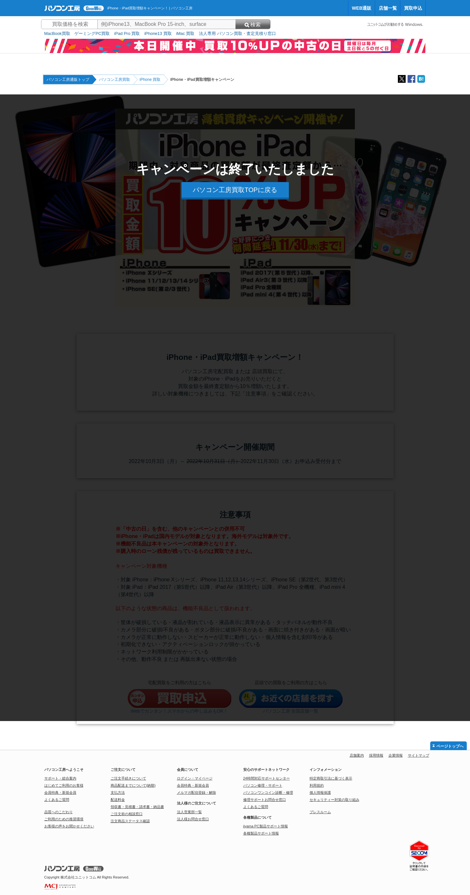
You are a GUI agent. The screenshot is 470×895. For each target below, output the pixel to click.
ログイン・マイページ (195, 778)
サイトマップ (418, 755)
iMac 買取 (185, 33)
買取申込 (413, 8)
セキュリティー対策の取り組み (334, 800)
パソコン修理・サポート (262, 785)
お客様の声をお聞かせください (69, 826)
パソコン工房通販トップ (68, 79)
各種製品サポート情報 (261, 833)
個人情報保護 (320, 792)
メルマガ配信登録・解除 (196, 792)
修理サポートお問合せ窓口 (264, 800)
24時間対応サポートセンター (266, 778)
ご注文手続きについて (128, 778)
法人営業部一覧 (189, 812)
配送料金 (118, 800)
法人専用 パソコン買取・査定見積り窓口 (237, 33)
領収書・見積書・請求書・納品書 (137, 807)
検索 (253, 24)
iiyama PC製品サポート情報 (265, 826)
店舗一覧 (388, 8)
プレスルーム (320, 812)
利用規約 (317, 785)
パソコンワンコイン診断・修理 (268, 792)
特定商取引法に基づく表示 (331, 778)
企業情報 (395, 755)
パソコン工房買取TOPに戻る (235, 189)
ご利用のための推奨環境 (63, 819)
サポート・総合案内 (60, 778)
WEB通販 (362, 8)
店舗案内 (357, 755)
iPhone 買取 (150, 79)
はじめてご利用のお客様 (63, 785)
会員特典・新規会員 (60, 792)
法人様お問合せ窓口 (193, 819)
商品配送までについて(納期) (133, 785)
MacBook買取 (57, 33)
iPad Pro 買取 (127, 33)
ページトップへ (450, 746)
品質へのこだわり (58, 812)
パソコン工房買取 (114, 79)
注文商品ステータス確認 (130, 821)
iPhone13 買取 (158, 33)
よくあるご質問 (56, 800)
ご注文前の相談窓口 (127, 814)
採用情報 (376, 755)
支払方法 (118, 792)
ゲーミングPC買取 (92, 33)
